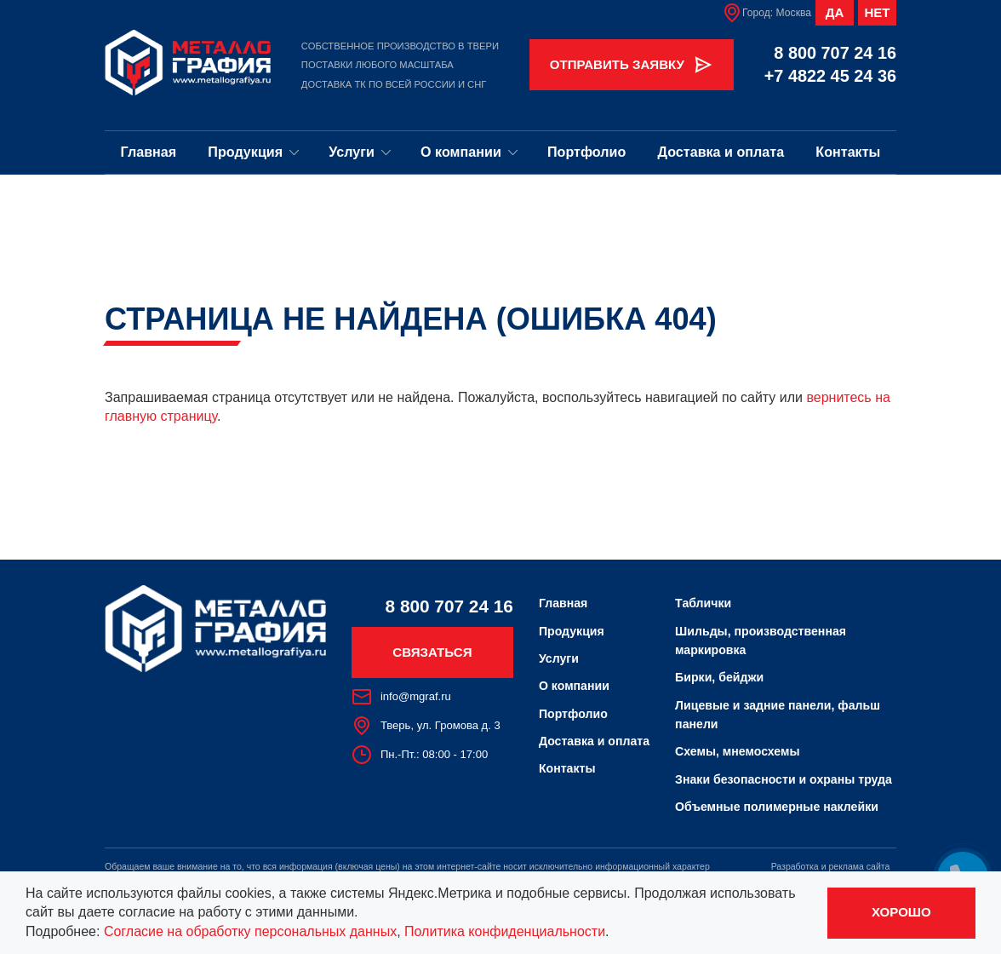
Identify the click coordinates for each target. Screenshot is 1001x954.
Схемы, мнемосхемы (737, 751)
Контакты (847, 151)
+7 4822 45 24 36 (830, 75)
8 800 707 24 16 (835, 52)
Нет (876, 12)
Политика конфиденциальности (504, 931)
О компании (469, 151)
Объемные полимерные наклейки (776, 806)
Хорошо (901, 912)
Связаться (432, 652)
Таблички (703, 603)
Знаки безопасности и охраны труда (783, 779)
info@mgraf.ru (401, 697)
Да (835, 12)
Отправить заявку (631, 65)
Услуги (360, 151)
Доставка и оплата (720, 151)
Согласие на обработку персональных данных (250, 931)
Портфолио (586, 151)
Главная (149, 151)
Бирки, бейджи (719, 677)
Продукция (253, 151)
